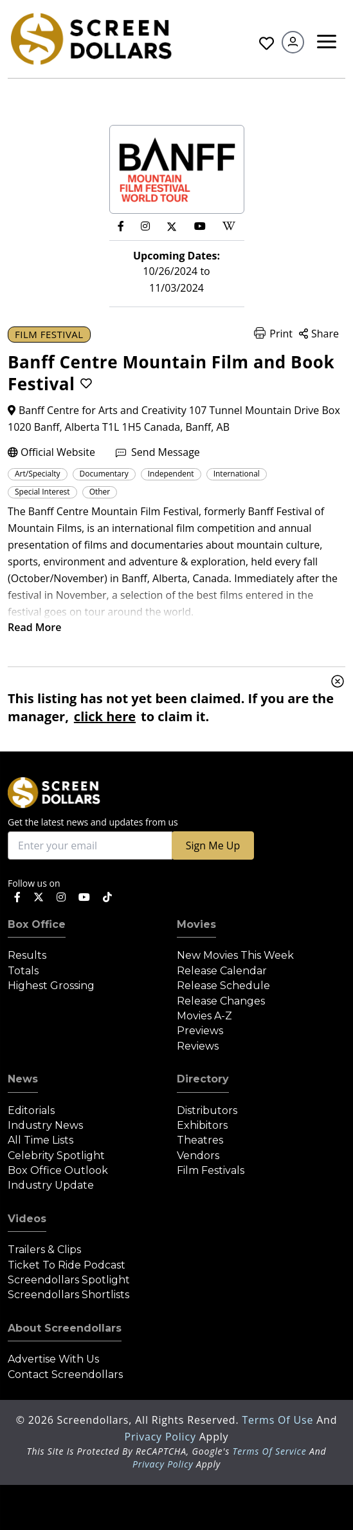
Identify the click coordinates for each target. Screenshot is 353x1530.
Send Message (158, 452)
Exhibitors (202, 1125)
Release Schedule (223, 985)
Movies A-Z (204, 1016)
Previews (200, 1031)
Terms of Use (279, 1420)
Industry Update (51, 1185)
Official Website (51, 452)
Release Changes (221, 1001)
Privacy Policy (162, 1437)
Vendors (198, 1155)
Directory (203, 1079)
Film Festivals (210, 1170)
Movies (196, 924)
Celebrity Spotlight (56, 1155)
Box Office (37, 924)
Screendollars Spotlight (69, 1280)
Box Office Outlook (58, 1170)
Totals (23, 971)
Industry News (45, 1125)
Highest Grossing (51, 985)
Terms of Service (269, 1451)
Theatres (200, 1140)
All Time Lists (40, 1140)
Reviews (198, 1046)
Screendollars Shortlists (68, 1295)
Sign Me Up (213, 845)
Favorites (266, 43)
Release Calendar (222, 971)
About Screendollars (65, 1328)
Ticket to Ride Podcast (66, 1265)
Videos (27, 1219)
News (23, 1079)
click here (105, 716)
